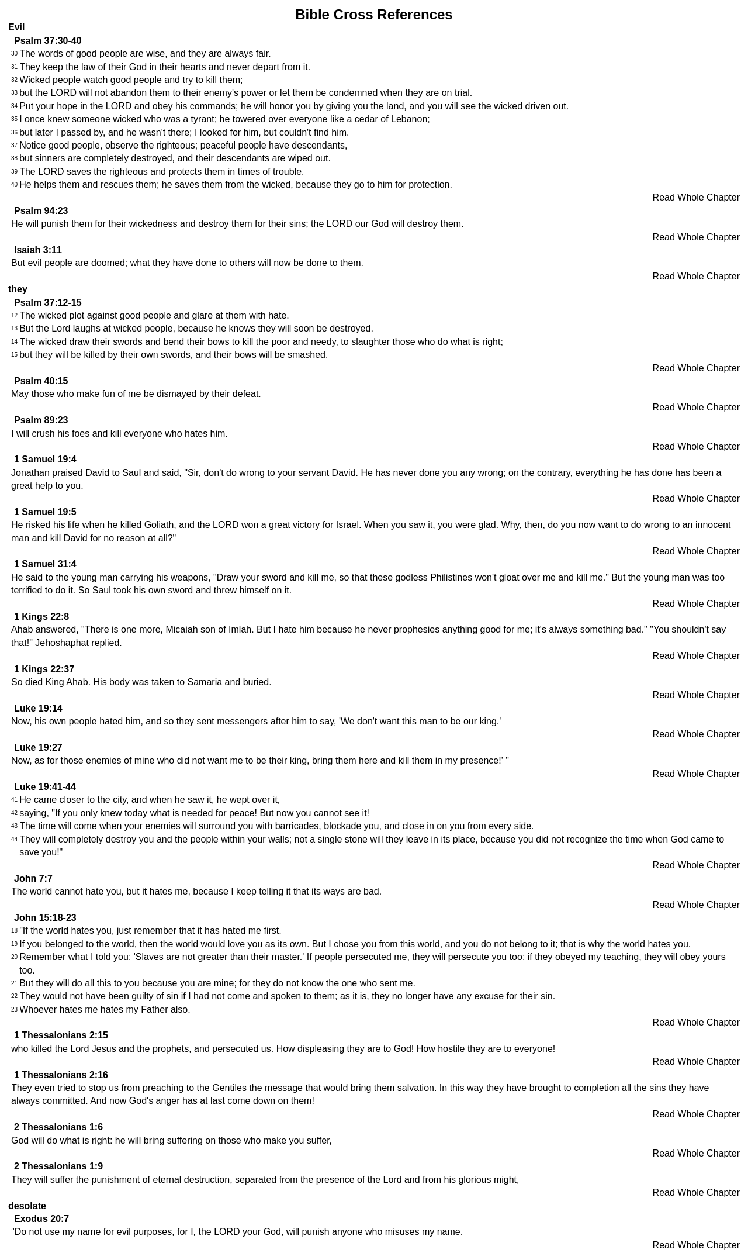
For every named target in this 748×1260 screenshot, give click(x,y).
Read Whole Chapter (696, 197)
